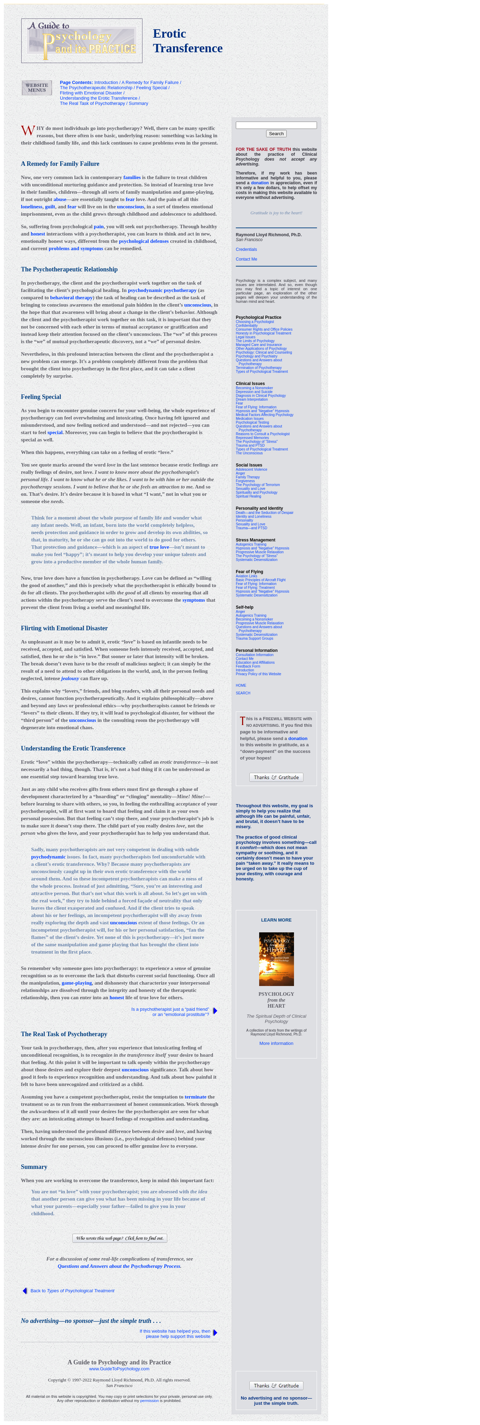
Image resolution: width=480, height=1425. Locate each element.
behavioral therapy (71, 297)
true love (159, 547)
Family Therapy (248, 477)
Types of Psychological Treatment (262, 371)
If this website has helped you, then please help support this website (175, 1333)
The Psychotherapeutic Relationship (96, 87)
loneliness (31, 206)
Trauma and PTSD (250, 445)
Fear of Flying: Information (256, 407)
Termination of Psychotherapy (259, 368)
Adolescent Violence (251, 469)
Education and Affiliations (255, 662)
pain (98, 226)
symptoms (194, 600)
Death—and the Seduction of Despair (265, 513)
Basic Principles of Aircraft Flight (261, 580)
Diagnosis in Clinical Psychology (261, 396)
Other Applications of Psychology (261, 349)
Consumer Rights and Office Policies (264, 329)
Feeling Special (151, 87)
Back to (73, 1290)
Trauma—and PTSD (251, 528)
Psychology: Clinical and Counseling (264, 352)
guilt (50, 206)
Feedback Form (248, 666)
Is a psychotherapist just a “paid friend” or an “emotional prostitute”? (170, 1012)
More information (277, 1043)
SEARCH (243, 693)
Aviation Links (246, 576)
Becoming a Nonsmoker (254, 388)
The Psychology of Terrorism (258, 485)
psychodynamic (48, 857)
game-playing (77, 983)
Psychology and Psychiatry (257, 356)
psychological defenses (144, 241)
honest (38, 234)
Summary (138, 103)
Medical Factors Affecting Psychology (264, 415)
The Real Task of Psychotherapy (92, 103)
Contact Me (246, 259)
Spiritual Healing (248, 496)
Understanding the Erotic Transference (99, 98)
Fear (239, 403)
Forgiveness (245, 481)
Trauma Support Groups (254, 638)
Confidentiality (247, 326)
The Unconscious (249, 453)
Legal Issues (245, 337)
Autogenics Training (251, 544)
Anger (240, 473)
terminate (195, 1097)
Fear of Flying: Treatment (255, 588)
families (132, 177)
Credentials (246, 249)
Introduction (245, 670)
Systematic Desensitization (257, 560)
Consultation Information (254, 655)
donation (260, 182)
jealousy (70, 678)
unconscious (130, 206)
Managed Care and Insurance (259, 345)
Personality (244, 520)
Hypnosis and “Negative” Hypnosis (262, 411)
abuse (60, 199)
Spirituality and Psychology (257, 492)
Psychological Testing (252, 422)
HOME (241, 685)
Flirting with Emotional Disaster (91, 92)
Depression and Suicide (254, 392)
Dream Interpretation (252, 399)
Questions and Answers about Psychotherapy (259, 362)
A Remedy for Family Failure (150, 82)
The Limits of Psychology (255, 341)
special (54, 432)
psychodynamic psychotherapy (162, 290)
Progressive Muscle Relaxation (260, 552)
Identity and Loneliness (253, 516)
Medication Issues (250, 419)
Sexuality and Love (250, 489)
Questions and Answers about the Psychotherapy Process (119, 1266)
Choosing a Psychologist (255, 322)
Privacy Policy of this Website (258, 674)
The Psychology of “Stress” (257, 442)
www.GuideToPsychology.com (119, 1368)
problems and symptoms (76, 248)
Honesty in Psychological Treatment (263, 333)
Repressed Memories (252, 438)
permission (149, 1401)
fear (130, 199)
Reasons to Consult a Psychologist (263, 434)
